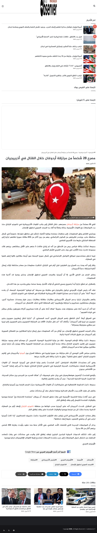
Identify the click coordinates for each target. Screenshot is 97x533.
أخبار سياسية (83, 152)
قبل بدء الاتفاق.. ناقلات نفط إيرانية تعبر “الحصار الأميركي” (59, 36)
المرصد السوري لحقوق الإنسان (82, 464)
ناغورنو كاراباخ (27, 406)
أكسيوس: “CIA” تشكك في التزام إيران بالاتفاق (63, 65)
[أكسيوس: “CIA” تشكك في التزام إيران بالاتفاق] (89, 69)
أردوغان (90, 460)
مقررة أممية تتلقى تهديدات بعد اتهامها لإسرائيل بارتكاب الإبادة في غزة (50, 508)
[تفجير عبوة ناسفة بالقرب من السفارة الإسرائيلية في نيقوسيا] (80, 496)
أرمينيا (22, 353)
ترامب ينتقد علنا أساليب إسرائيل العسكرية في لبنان (61, 46)
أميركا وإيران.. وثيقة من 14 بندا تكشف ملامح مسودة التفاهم (58, 56)
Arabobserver (90, 529)
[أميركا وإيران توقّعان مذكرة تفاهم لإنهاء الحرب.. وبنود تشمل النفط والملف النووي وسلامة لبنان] (89, 30)
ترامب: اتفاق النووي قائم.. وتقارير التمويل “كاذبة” (62, 75)
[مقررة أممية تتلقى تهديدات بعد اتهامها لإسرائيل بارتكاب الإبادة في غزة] (48, 496)
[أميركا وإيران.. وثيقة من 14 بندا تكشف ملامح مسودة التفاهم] (89, 59)
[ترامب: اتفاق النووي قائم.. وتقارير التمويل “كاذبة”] (89, 78)
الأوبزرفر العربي (66, 460)
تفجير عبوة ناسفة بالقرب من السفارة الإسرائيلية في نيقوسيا (83, 508)
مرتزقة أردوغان (73, 224)
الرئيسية (91, 152)
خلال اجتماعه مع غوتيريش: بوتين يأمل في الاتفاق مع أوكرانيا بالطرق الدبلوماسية (16, 507)
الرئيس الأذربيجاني (49, 460)
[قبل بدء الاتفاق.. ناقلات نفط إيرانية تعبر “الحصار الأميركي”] (89, 40)
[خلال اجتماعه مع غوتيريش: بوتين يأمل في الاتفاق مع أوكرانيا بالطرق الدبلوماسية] (16, 496)
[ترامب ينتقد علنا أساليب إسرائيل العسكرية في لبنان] (89, 49)
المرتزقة (33, 460)
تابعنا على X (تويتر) (86, 100)
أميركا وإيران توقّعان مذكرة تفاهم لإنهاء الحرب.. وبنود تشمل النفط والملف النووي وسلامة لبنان (45, 27)
